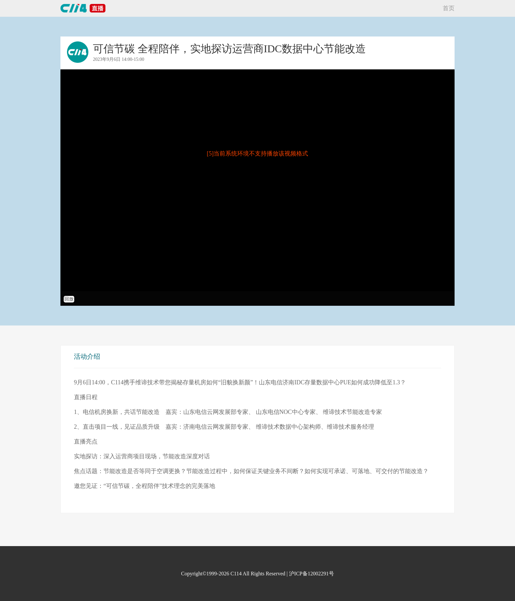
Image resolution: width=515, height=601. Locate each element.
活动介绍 (87, 356)
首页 (449, 8)
